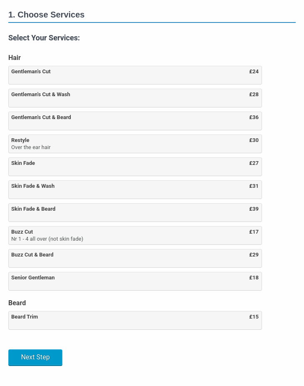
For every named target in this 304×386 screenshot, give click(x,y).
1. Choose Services (46, 14)
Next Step (35, 357)
